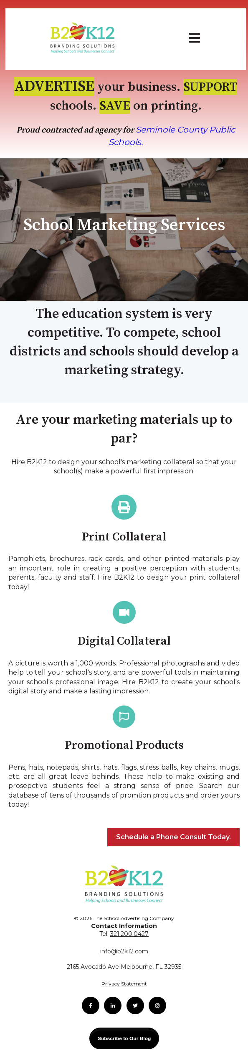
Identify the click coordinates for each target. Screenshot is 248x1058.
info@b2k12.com (124, 951)
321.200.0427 (129, 934)
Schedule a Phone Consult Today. (173, 837)
